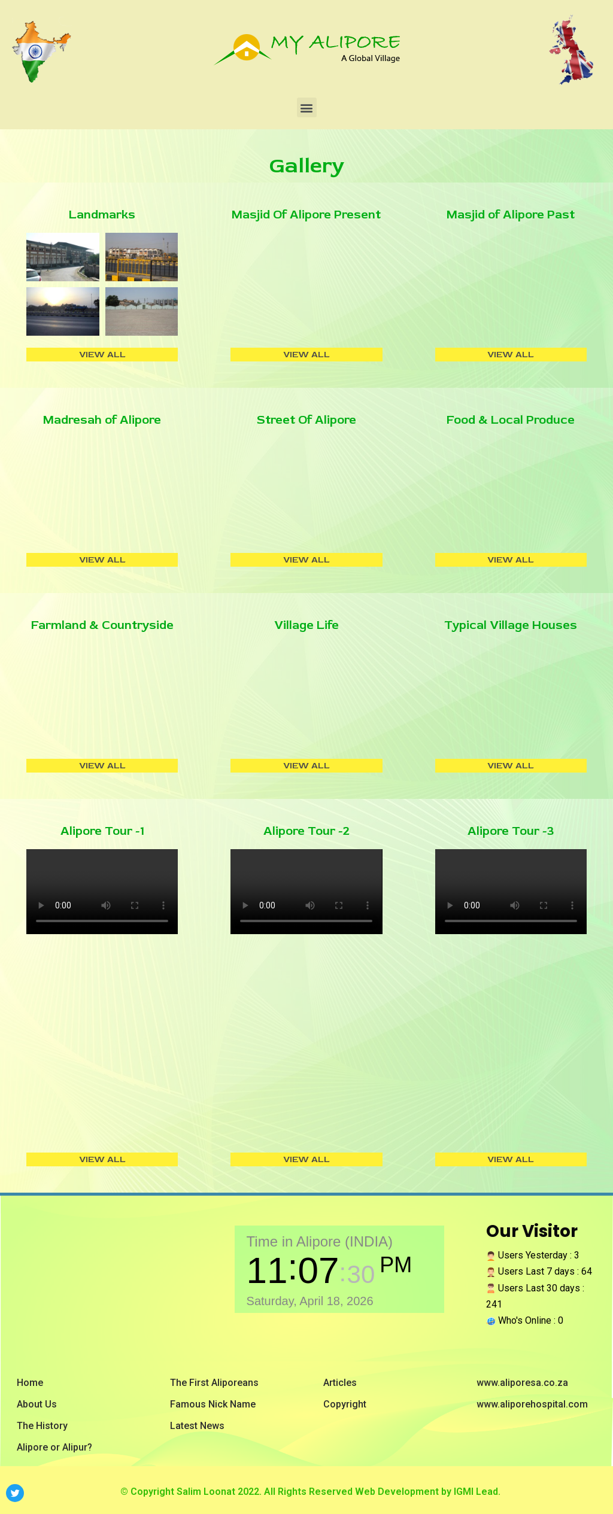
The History (42, 1425)
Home (30, 1382)
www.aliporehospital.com (532, 1404)
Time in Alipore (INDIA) (320, 1241)
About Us (37, 1404)
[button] (307, 107)
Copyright (344, 1404)
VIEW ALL (102, 354)
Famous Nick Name (213, 1404)
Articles (340, 1382)
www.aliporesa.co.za (522, 1382)
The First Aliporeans (214, 1382)
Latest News (197, 1425)
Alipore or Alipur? (54, 1447)
